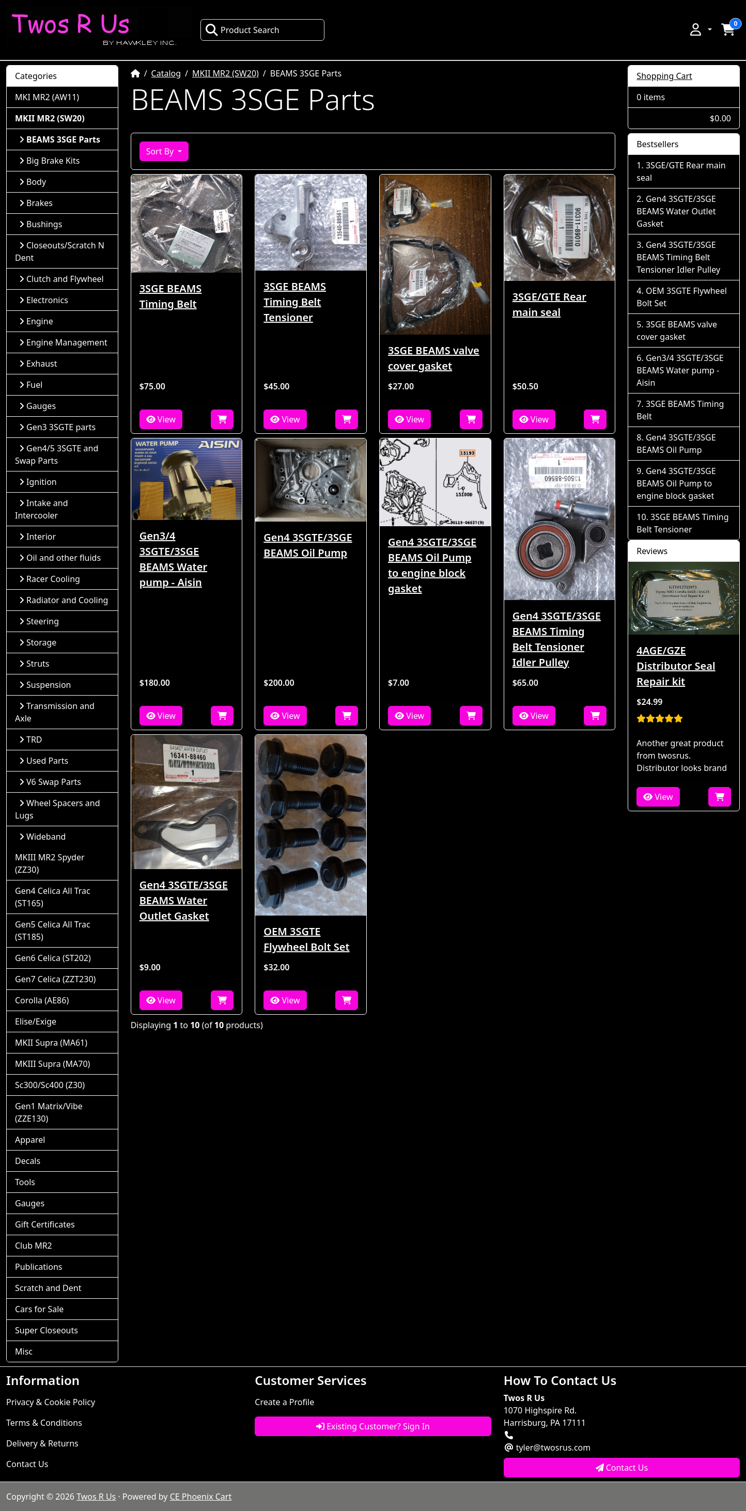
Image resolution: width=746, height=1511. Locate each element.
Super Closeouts (46, 1330)
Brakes (36, 203)
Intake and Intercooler (41, 509)
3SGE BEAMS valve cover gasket (433, 358)
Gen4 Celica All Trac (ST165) (52, 897)
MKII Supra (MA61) (51, 1042)
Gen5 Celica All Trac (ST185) (52, 930)
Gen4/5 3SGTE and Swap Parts (56, 454)
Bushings (40, 224)
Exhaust (38, 363)
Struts (34, 663)
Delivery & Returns (42, 1443)
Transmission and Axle (55, 712)
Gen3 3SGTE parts (57, 427)
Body (32, 181)
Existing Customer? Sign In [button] (373, 1426)
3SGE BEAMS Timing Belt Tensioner (294, 301)
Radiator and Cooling (63, 600)
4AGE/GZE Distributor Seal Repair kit (675, 665)
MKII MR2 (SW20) (225, 73)
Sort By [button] (161, 151)
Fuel (30, 384)
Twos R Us (96, 1496)
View (161, 419)
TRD (30, 739)
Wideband (42, 836)
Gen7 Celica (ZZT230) (55, 979)
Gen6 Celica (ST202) (53, 958)
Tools (25, 1182)
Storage (37, 642)
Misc (24, 1351)
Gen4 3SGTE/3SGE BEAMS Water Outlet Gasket (183, 900)
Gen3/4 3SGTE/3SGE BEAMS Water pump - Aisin (173, 559)
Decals (27, 1161)
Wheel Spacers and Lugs (57, 809)
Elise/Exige (35, 1021)
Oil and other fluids (60, 557)
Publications (38, 1266)
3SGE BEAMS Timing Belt (170, 296)
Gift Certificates (45, 1224)
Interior (37, 536)
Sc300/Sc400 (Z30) (50, 1085)
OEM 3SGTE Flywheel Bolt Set (306, 939)
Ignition (38, 481)
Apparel (30, 1139)
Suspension (45, 684)
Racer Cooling (49, 579)
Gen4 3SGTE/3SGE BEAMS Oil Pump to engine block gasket (432, 565)
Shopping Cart (664, 76)
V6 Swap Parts (50, 782)
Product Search (242, 30)
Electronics (43, 300)
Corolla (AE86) (42, 1000)
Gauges (37, 406)
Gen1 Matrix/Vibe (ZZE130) (49, 1112)
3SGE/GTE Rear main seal (549, 304)
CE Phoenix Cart (201, 1496)
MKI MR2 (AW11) (47, 97)
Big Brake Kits (49, 160)
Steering (39, 621)
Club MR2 (33, 1245)
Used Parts (43, 760)
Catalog (166, 73)
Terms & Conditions (44, 1422)
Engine (36, 321)
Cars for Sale (39, 1309)
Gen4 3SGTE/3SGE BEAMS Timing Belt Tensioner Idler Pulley (556, 639)
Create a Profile (284, 1402)
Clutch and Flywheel (61, 279)
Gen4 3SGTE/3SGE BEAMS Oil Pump (307, 545)
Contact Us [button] (622, 1467)
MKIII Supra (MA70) (52, 1063)
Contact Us (27, 1464)
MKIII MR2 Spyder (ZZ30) (50, 863)
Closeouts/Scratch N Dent (59, 251)
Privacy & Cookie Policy (50, 1402)
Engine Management (63, 342)
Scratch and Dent (48, 1288)
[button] (700, 29)
